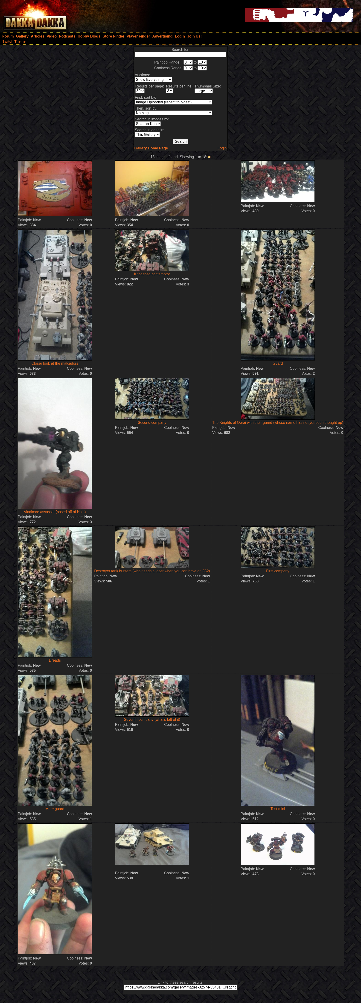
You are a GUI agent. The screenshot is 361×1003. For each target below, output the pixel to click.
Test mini (278, 809)
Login (222, 148)
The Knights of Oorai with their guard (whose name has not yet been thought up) (277, 422)
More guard (54, 809)
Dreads (55, 660)
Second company (152, 422)
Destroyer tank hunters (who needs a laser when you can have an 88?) (152, 571)
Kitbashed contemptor (152, 274)
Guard (278, 363)
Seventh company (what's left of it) (152, 719)
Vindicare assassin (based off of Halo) (55, 512)
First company (277, 571)
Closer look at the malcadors (55, 363)
